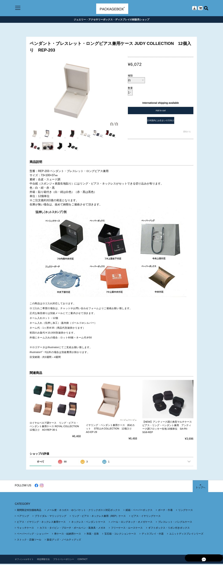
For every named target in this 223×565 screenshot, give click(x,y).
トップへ (200, 487)
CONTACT (82, 560)
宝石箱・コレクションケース (120, 534)
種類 (130, 77)
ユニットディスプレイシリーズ (186, 534)
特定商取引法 (43, 560)
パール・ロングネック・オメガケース (131, 523)
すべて (40, 462)
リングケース (185, 511)
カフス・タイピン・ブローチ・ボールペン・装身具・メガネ (72, 529)
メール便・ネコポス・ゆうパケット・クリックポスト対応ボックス (83, 511)
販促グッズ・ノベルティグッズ (64, 540)
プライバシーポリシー (63, 560)
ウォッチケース (25, 529)
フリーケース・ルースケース (127, 529)
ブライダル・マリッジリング (50, 517)
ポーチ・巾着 (165, 511)
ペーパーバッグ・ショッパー (33, 534)
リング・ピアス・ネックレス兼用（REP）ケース (99, 517)
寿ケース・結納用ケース (67, 534)
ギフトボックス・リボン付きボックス (169, 529)
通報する (187, 133)
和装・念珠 (93, 534)
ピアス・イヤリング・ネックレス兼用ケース (41, 523)
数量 (130, 89)
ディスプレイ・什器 (153, 534)
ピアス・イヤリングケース (146, 517)
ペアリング (23, 517)
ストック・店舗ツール (29, 540)
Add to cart (161, 112)
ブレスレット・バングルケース (175, 523)
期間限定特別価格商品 (29, 511)
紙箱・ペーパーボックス (139, 511)
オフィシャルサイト (24, 560)
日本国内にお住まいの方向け (160, 121)
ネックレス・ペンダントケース (88, 523)
